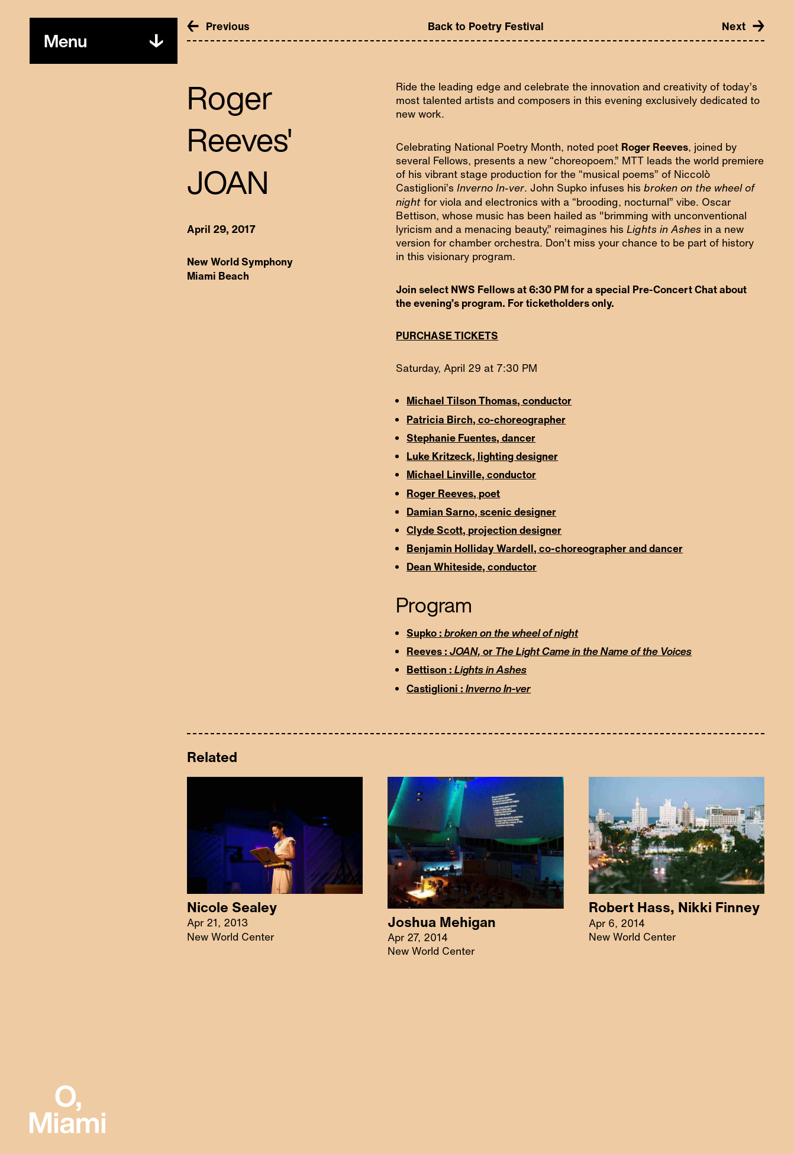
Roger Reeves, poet (453, 493)
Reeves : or (549, 651)
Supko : (492, 632)
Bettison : (466, 669)
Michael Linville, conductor (471, 474)
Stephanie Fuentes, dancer (470, 437)
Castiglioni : (468, 688)
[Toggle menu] (65, 41)
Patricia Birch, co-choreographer (486, 419)
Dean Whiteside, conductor (471, 566)
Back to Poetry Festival (486, 26)
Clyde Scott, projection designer (483, 530)
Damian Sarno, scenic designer (481, 511)
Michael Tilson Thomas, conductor (489, 400)
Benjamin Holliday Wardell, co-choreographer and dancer (544, 548)
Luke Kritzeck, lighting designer (482, 456)
